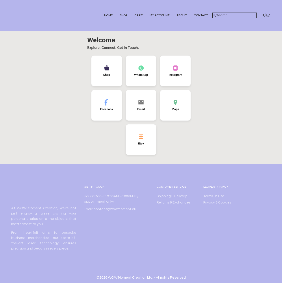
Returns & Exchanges (174, 202)
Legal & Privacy (215, 186)
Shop (121, 15)
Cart (136, 15)
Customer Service (171, 186)
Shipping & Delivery (172, 196)
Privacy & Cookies (217, 202)
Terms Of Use (214, 196)
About (179, 15)
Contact (198, 15)
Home (106, 15)
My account (157, 15)
